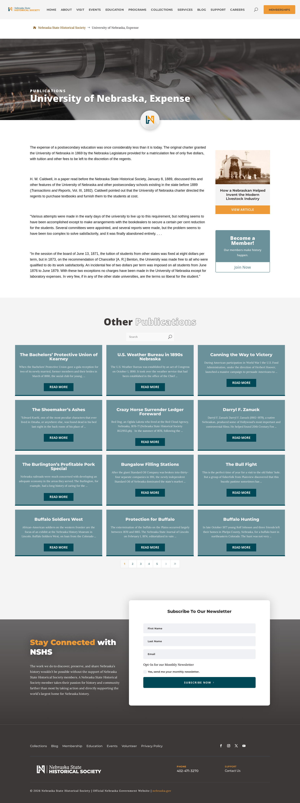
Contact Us (232, 771)
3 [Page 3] (141, 564)
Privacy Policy (152, 746)
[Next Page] (166, 564)
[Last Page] (175, 564)
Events (112, 746)
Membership (72, 746)
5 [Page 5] (157, 564)
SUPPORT (230, 766)
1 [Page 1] (124, 564)
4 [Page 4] (149, 564)
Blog (54, 746)
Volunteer (129, 746)
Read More (59, 387)
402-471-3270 (187, 771)
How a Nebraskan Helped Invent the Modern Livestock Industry (242, 194)
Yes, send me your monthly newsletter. (171, 672)
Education (94, 746)
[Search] (146, 337)
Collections (38, 746)
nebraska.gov (161, 790)
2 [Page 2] (132, 564)
